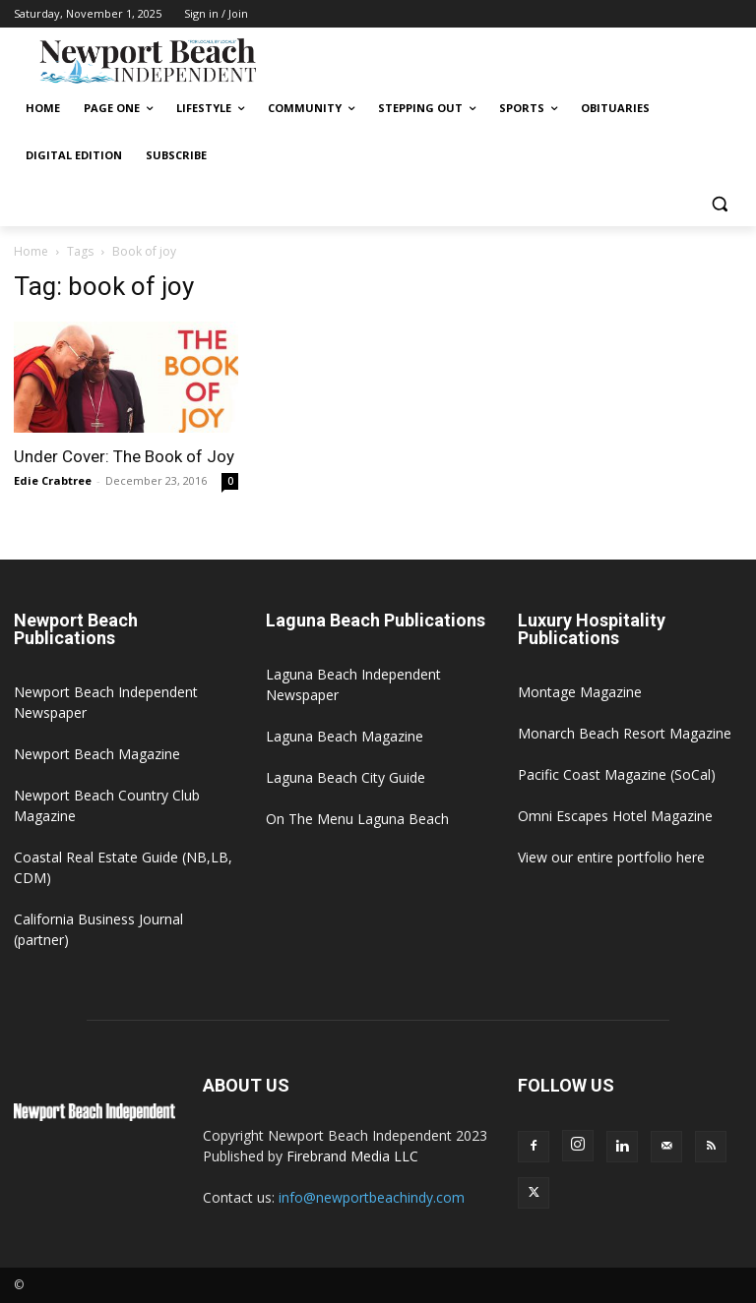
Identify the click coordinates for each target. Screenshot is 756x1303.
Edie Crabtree (53, 480)
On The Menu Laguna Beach (357, 818)
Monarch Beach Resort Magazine (624, 733)
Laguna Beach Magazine (344, 736)
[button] (719, 203)
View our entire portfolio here (611, 857)
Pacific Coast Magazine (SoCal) (617, 774)
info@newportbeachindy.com (372, 1197)
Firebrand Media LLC (352, 1156)
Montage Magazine (580, 691)
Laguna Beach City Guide (345, 777)
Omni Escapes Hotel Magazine (615, 815)
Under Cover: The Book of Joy (124, 456)
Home (31, 251)
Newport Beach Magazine (97, 753)
